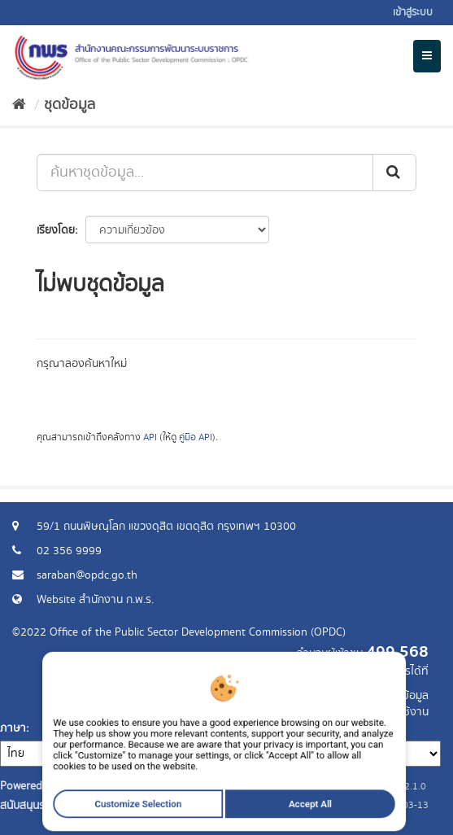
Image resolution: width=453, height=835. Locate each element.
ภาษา (13, 728)
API (150, 437)
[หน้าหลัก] (19, 105)
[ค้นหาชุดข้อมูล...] (205, 172)
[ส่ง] (394, 172)
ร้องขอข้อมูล (400, 696)
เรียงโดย (56, 230)
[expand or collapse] (427, 56)
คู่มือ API (195, 437)
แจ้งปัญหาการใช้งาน (382, 712)
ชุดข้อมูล (69, 105)
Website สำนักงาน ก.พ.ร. (95, 600)
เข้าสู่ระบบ (413, 12)
